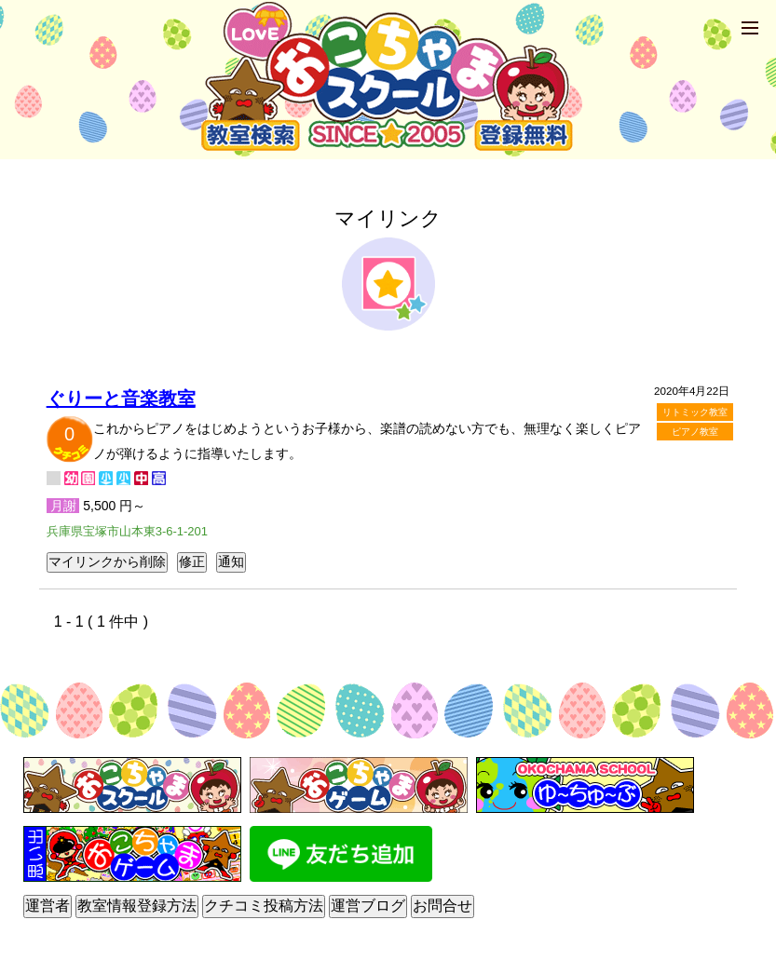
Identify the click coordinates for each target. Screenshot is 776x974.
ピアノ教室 (695, 431)
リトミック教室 (695, 412)
